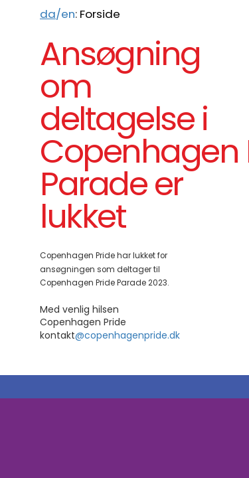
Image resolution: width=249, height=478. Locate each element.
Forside (100, 14)
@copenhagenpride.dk (127, 335)
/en (57, 14)
